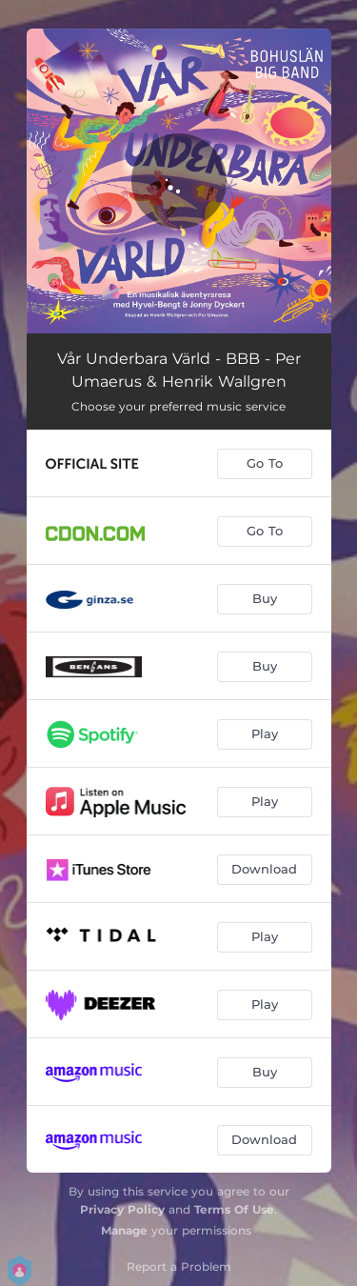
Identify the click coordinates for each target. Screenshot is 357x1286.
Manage (124, 1230)
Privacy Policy (122, 1209)
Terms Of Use (234, 1209)
